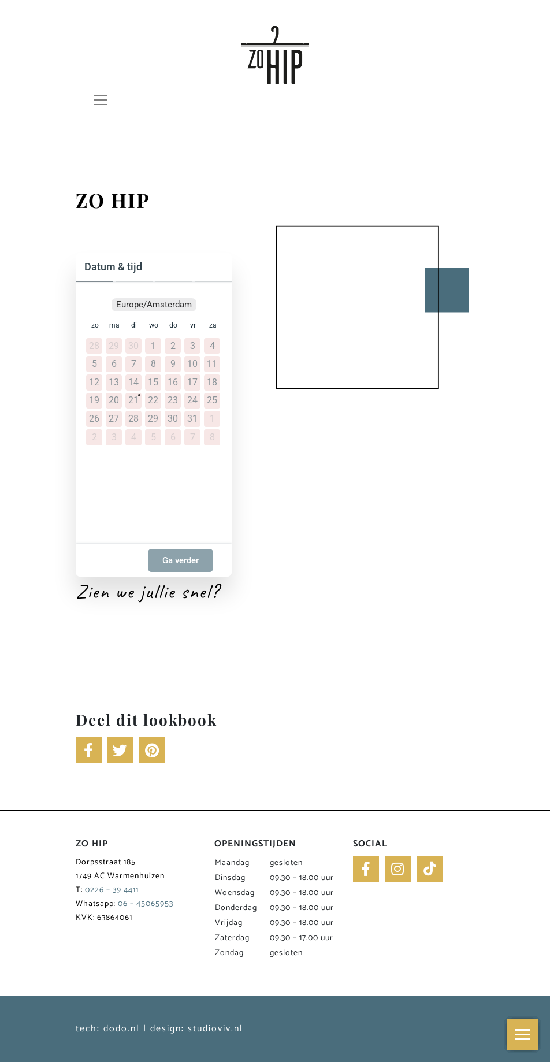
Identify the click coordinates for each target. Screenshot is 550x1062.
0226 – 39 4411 (112, 890)
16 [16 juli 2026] (173, 382)
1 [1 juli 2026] (153, 346)
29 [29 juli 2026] (153, 419)
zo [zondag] (95, 325)
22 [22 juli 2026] (153, 400)
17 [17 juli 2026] (192, 382)
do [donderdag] (173, 325)
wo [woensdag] (153, 325)
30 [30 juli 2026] (173, 419)
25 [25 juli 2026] (212, 400)
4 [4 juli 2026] (212, 346)
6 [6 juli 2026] (114, 364)
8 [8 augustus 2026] (212, 437)
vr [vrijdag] (193, 325)
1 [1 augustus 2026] (212, 419)
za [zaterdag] (213, 325)
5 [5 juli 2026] (94, 364)
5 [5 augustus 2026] (153, 437)
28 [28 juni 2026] (94, 346)
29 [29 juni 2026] (114, 346)
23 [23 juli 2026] (173, 400)
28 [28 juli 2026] (133, 419)
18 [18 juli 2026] (212, 382)
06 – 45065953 (145, 904)
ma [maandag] (114, 325)
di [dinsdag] (134, 325)
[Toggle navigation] (102, 100)
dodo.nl (121, 1029)
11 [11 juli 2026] (212, 364)
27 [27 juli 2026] (114, 419)
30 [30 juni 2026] (133, 346)
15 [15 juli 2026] (153, 382)
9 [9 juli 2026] (173, 364)
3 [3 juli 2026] (192, 346)
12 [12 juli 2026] (94, 382)
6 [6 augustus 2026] (173, 437)
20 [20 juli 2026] (114, 400)
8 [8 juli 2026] (153, 364)
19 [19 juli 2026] (94, 400)
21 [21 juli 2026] (133, 400)
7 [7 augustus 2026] (192, 437)
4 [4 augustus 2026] (133, 437)
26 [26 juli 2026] (94, 419)
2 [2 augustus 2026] (94, 437)
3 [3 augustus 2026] (114, 437)
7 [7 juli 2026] (133, 364)
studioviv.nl (215, 1029)
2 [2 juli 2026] (173, 346)
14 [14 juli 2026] (133, 382)
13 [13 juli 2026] (114, 382)
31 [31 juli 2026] (192, 419)
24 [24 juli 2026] (192, 400)
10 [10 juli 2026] (192, 364)
